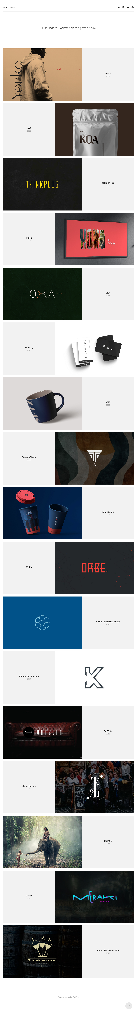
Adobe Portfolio (73, 997)
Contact (13, 7)
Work (5, 7)
